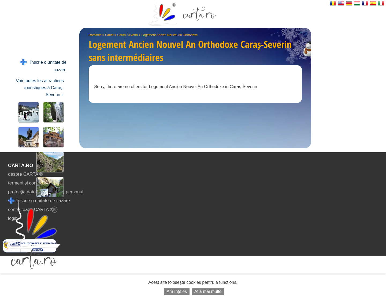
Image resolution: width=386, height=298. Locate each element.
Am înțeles (177, 291)
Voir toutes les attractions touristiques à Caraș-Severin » (40, 87)
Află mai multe (207, 291)
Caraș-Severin (127, 35)
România (95, 35)
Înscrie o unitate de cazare (43, 65)
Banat (109, 35)
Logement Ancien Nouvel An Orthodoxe (170, 35)
